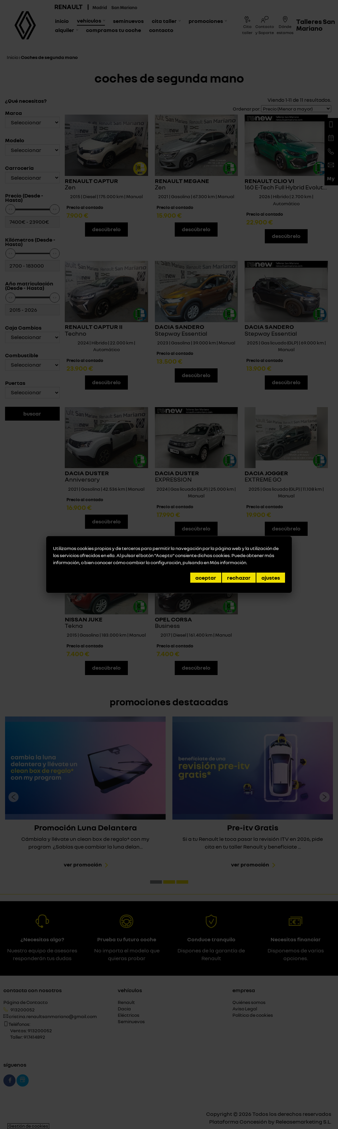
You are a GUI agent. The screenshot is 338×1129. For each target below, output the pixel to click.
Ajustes (270, 577)
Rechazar (239, 577)
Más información (228, 562)
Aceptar (205, 577)
